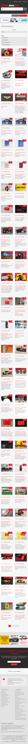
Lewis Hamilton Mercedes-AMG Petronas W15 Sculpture (6, 335)
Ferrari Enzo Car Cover (6, 218)
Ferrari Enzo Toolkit (5, 453)
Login (19, 1)
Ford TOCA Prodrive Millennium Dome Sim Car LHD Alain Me (20, 591)
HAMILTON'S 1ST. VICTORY (20, 358)
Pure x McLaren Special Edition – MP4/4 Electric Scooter (20, 311)
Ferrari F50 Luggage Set (20, 218)
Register (25, 1)
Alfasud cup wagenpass (6, 357)
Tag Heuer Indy (4, 264)
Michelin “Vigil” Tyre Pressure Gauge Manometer (19, 241)
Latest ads (15, 15)
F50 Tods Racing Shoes (20, 566)
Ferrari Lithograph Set (20, 61)
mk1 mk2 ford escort (5, 407)
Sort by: (14, 29)
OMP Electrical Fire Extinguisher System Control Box (5, 241)
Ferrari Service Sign (19, 196)
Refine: (2, 35)
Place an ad (23, 15)
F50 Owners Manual (5, 310)
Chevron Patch (4, 106)
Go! (25, 9)
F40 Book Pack (4, 544)
